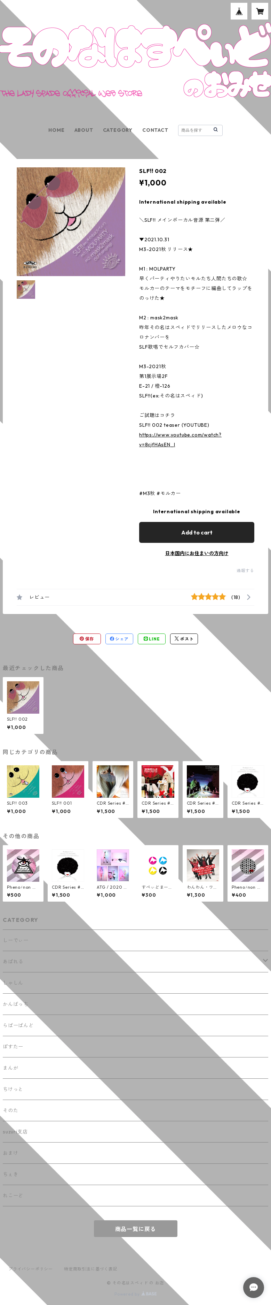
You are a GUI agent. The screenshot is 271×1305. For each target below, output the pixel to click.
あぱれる (13, 961)
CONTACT (155, 130)
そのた (10, 1110)
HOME (56, 130)
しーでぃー (16, 940)
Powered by (135, 1294)
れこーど (13, 1195)
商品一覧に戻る (135, 1229)
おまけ (10, 1153)
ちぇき (10, 1174)
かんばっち (16, 1004)
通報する (245, 570)
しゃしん (13, 983)
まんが (10, 1068)
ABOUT (83, 130)
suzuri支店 (15, 1132)
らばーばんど (18, 1025)
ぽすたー (13, 1047)
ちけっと (13, 1089)
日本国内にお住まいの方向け (197, 553)
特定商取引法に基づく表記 (91, 1269)
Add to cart (197, 532)
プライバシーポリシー (30, 1269)
